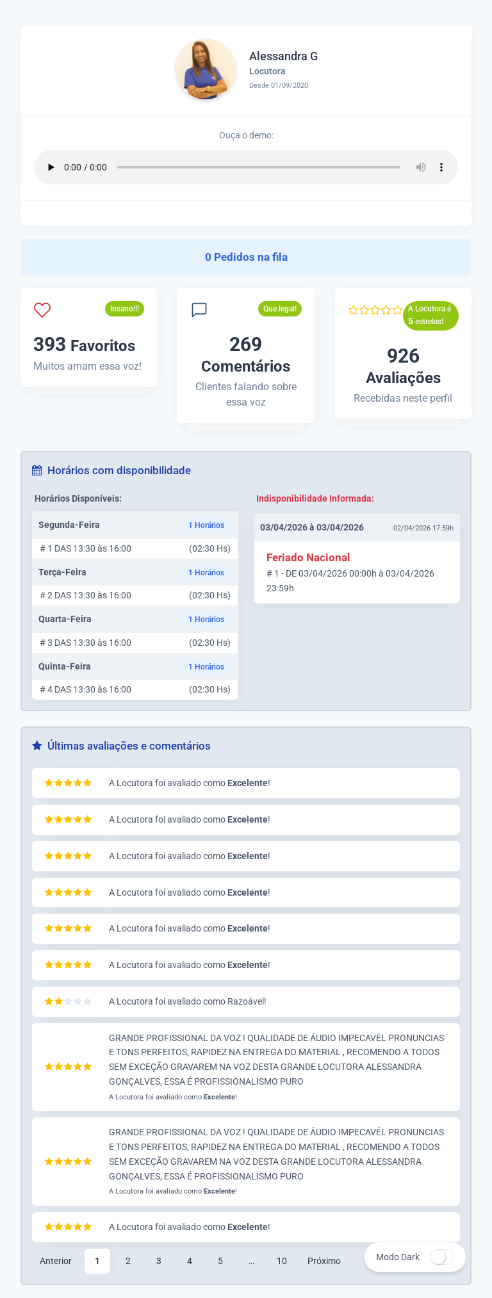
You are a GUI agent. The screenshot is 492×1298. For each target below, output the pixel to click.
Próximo (324, 1261)
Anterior (56, 1261)
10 (282, 1261)
